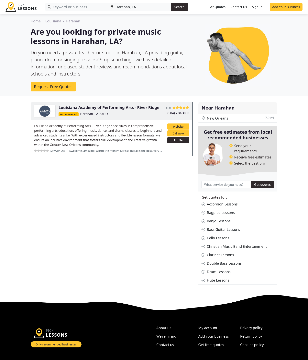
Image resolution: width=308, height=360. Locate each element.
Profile (178, 140)
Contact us (165, 344)
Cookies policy (252, 344)
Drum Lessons (216, 271)
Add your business (213, 336)
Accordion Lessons (219, 204)
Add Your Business (286, 7)
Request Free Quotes (53, 86)
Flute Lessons (215, 280)
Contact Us (239, 7)
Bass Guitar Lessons (221, 229)
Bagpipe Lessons (218, 212)
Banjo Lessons (216, 221)
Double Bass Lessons (222, 263)
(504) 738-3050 (178, 113)
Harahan (73, 21)
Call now (178, 133)
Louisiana (53, 21)
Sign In (257, 7)
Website (178, 126)
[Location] (139, 7)
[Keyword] (77, 7)
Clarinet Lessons (218, 255)
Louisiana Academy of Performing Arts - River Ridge (109, 107)
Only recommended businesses (56, 344)
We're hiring (166, 336)
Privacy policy (251, 327)
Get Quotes (217, 7)
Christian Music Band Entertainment (234, 246)
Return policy (251, 336)
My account (207, 327)
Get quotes (262, 184)
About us (163, 327)
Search (179, 7)
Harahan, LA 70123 (94, 114)
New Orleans (238, 118)
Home (36, 21)
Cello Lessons (215, 238)
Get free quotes (211, 344)
